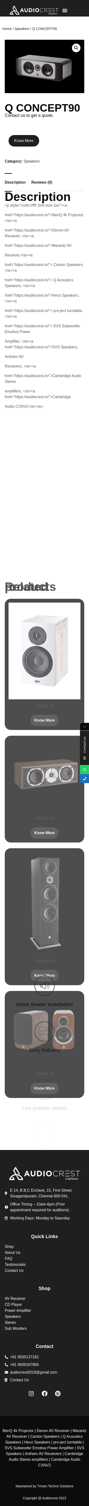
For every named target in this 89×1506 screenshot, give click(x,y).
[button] (65, 10)
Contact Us (14, 1270)
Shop (9, 1247)
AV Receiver (15, 1299)
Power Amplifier (18, 1310)
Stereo (10, 1322)
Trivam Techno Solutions (55, 1486)
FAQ (8, 1259)
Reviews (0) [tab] (41, 182)
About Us (12, 1253)
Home (7, 29)
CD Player (13, 1304)
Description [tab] (15, 182)
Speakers (22, 29)
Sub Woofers (16, 1328)
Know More (23, 141)
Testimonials (15, 1265)
